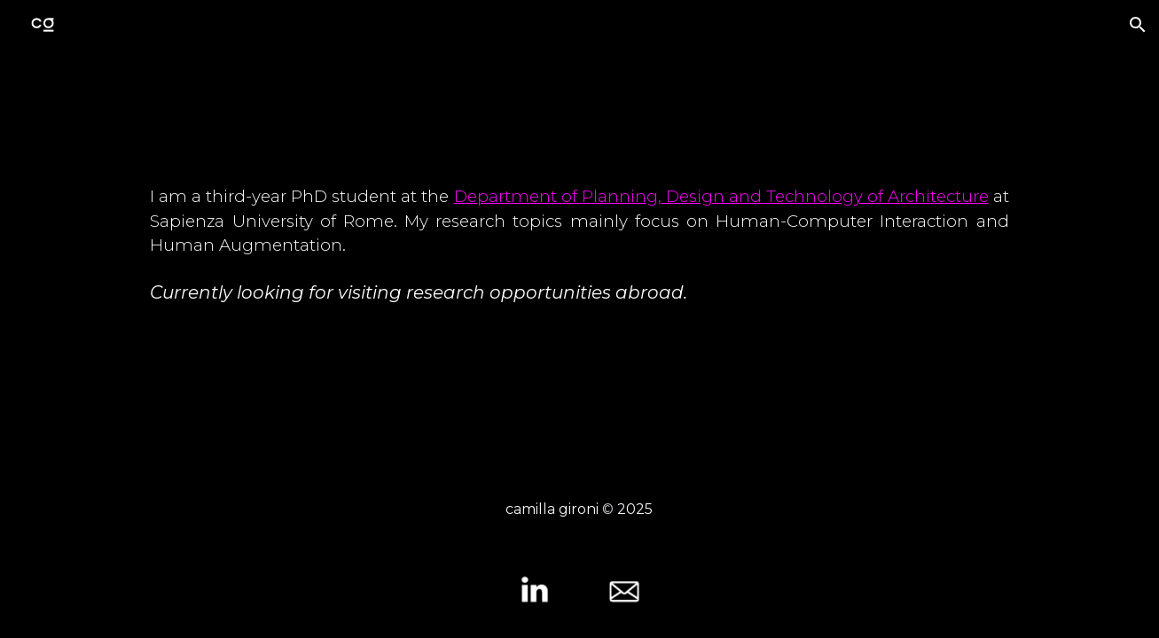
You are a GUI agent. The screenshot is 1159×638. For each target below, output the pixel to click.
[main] (579, 260)
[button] (1137, 25)
